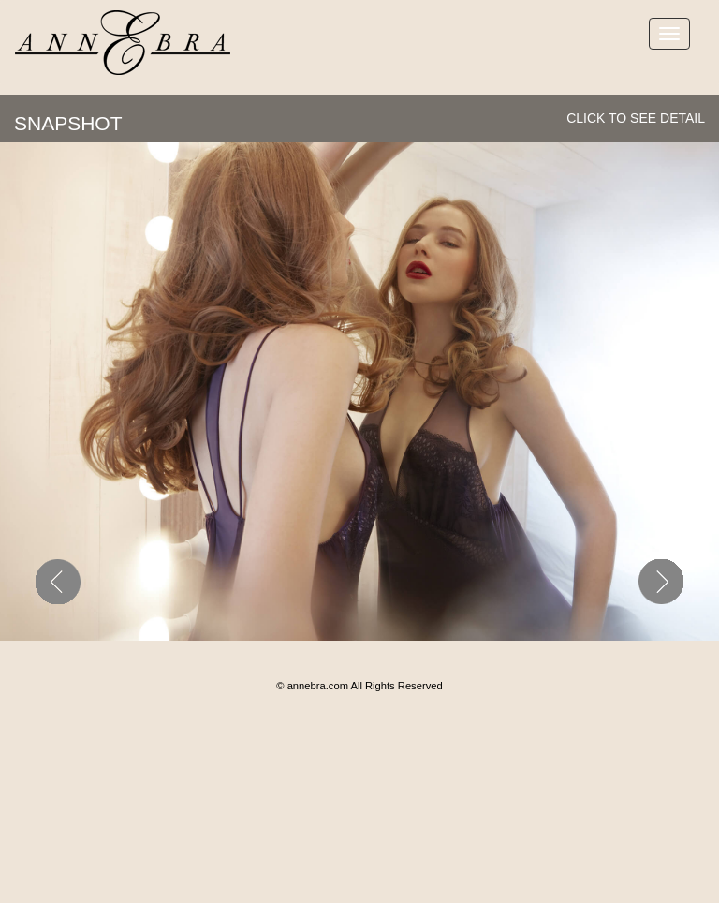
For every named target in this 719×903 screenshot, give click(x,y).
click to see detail (635, 118)
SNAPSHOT (68, 123)
